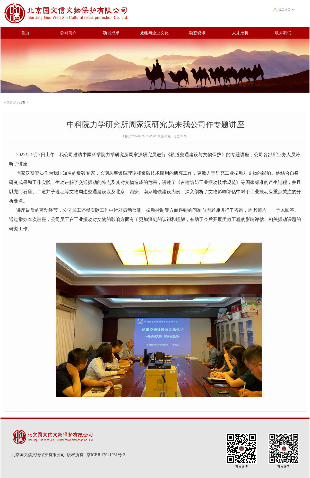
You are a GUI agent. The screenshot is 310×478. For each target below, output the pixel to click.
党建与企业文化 (154, 33)
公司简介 (68, 33)
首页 (25, 33)
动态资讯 (197, 33)
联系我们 (283, 33)
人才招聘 (240, 33)
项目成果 (111, 33)
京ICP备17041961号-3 (106, 455)
